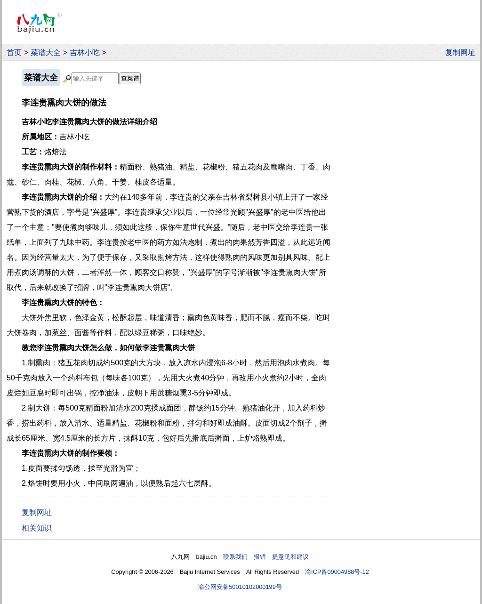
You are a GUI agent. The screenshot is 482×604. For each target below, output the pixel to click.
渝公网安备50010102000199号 (240, 586)
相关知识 (37, 528)
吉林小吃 (85, 52)
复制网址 (462, 52)
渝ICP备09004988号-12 (337, 571)
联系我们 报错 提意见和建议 (266, 556)
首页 (14, 52)
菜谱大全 (46, 52)
